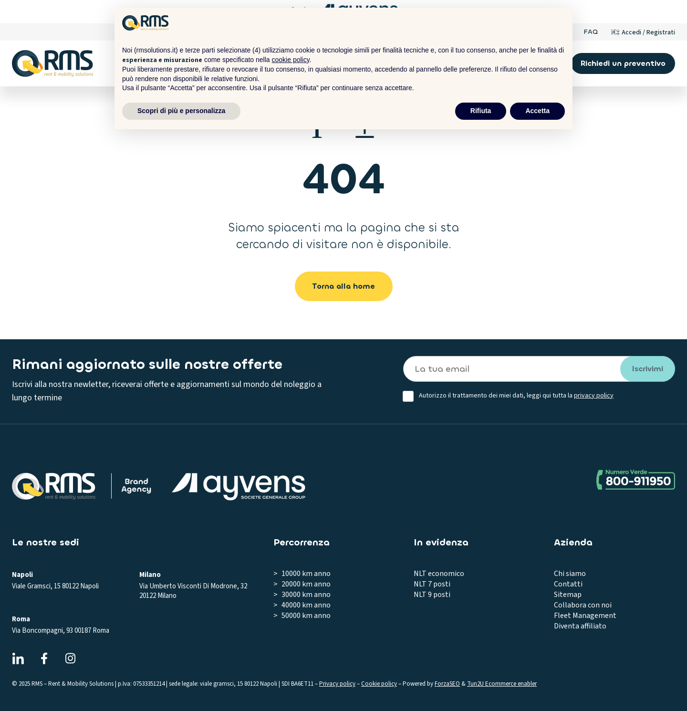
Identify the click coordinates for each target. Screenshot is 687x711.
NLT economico (439, 573)
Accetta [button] (537, 111)
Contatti (568, 584)
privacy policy (594, 395)
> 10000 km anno (302, 573)
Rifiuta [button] (480, 111)
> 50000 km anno (302, 615)
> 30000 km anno (302, 594)
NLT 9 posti (432, 594)
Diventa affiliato (580, 626)
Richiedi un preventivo (623, 63)
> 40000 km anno (302, 605)
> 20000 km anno (302, 584)
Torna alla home (343, 286)
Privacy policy (337, 684)
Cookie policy (379, 684)
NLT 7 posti (432, 584)
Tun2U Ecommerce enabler (502, 684)
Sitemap (568, 594)
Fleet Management (585, 615)
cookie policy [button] (291, 59)
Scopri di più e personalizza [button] (181, 111)
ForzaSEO (447, 684)
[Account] (643, 32)
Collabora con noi (583, 605)
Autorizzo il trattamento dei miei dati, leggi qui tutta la (516, 395)
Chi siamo (570, 573)
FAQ (590, 31)
